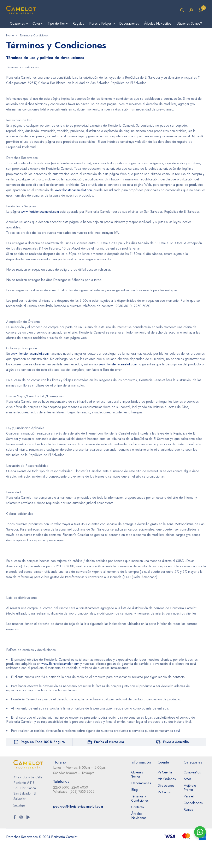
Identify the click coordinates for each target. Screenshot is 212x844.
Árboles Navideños (138, 815)
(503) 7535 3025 (82, 791)
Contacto (137, 807)
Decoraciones (141, 783)
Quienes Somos (137, 774)
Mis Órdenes (167, 779)
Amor (187, 779)
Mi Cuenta (165, 772)
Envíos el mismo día (109, 742)
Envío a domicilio (176, 742)
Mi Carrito (164, 792)
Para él (189, 796)
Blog (134, 789)
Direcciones (166, 785)
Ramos (188, 809)
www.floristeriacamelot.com (74, 190)
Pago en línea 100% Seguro (43, 742)
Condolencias (193, 803)
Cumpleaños (192, 772)
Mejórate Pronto (190, 787)
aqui (177, 730)
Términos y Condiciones (140, 798)
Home (10, 35)
